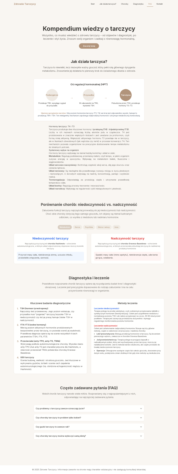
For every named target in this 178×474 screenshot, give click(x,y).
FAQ (150, 4)
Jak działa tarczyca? (108, 4)
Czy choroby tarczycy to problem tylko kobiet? (89, 418)
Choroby (124, 4)
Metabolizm (65, 228)
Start (93, 4)
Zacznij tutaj (89, 46)
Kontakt (160, 4)
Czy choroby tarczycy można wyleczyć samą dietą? (89, 436)
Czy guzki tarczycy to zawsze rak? (89, 427)
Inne (116, 228)
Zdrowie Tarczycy (25, 3)
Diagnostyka (138, 4)
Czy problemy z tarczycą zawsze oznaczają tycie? (89, 409)
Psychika (89, 228)
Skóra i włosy (104, 228)
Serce (77, 228)
